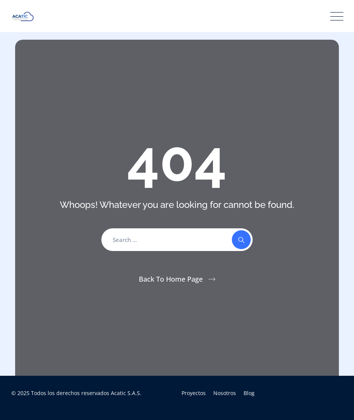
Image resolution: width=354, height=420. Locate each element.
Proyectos (194, 393)
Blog (249, 393)
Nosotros (224, 393)
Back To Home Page (171, 279)
